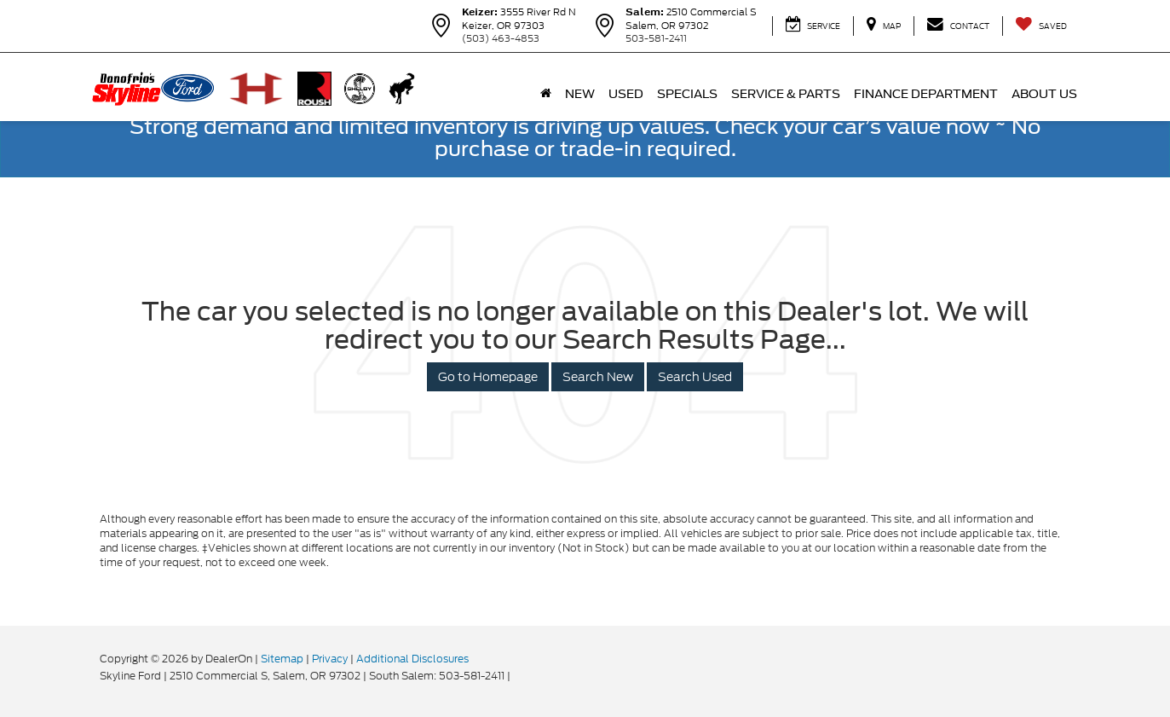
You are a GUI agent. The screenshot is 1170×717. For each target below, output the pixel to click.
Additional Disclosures (412, 658)
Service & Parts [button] (785, 94)
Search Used (695, 376)
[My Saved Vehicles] (1041, 26)
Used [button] (625, 94)
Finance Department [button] (926, 94)
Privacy (330, 658)
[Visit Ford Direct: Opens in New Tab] (518, 675)
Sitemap (282, 658)
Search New (597, 376)
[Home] (545, 93)
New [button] (580, 94)
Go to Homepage (488, 376)
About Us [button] (1044, 94)
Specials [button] (687, 94)
